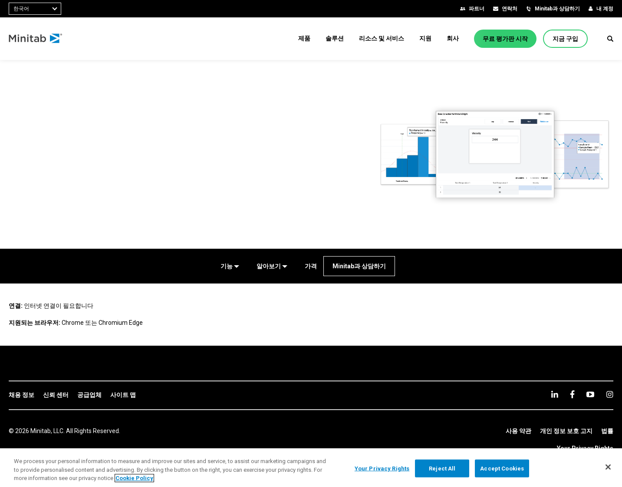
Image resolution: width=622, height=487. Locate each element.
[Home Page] (36, 38)
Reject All (442, 468)
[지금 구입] (565, 39)
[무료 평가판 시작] (505, 39)
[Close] (608, 467)
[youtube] (590, 394)
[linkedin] (554, 394)
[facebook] (572, 394)
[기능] (229, 266)
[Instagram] (609, 394)
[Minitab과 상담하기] (359, 266)
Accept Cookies (502, 468)
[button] (610, 39)
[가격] (311, 266)
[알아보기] (272, 266)
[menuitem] (304, 38)
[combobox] (35, 9)
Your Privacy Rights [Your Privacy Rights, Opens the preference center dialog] (382, 468)
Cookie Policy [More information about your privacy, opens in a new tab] (134, 478)
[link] (21, 395)
